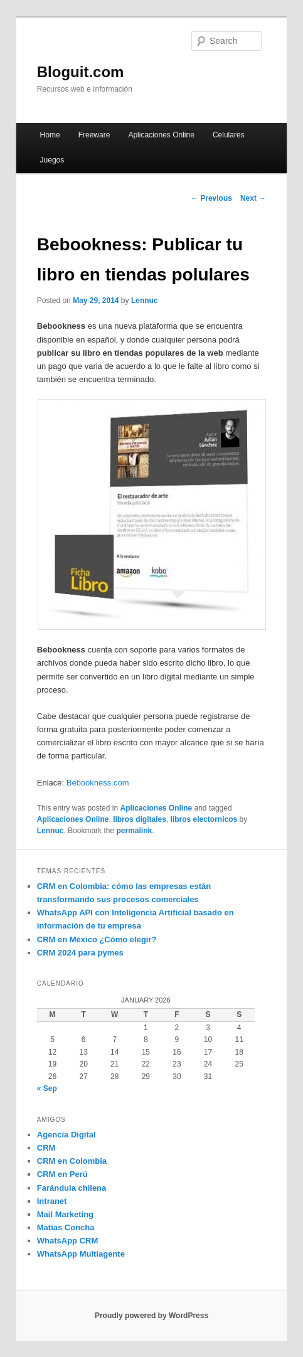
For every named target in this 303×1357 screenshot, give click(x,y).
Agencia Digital (66, 1134)
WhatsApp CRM (67, 1240)
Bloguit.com (80, 71)
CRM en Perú (62, 1174)
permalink (134, 830)
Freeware (94, 134)
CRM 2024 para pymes (80, 952)
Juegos (52, 160)
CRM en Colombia (72, 1161)
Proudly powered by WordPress (151, 1315)
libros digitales (139, 819)
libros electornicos (203, 819)
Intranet (52, 1201)
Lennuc (144, 300)
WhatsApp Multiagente (81, 1254)
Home (50, 134)
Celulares (229, 134)
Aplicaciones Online (161, 134)
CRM (46, 1147)
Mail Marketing (65, 1214)
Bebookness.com (97, 782)
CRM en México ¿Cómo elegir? (97, 939)
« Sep (47, 1088)
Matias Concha (66, 1227)
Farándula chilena (72, 1188)
